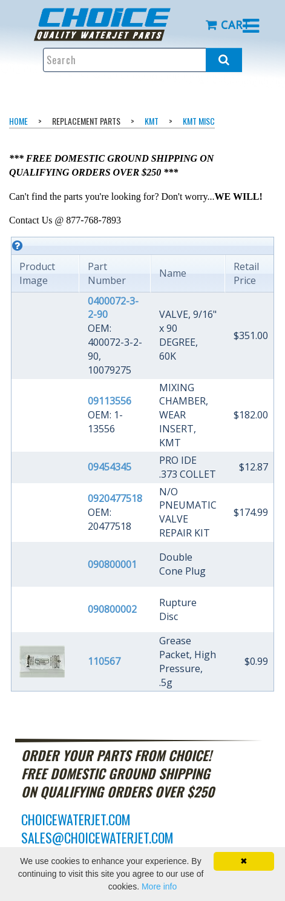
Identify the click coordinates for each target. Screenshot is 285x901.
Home (18, 120)
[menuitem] (111, 24)
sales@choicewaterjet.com (97, 837)
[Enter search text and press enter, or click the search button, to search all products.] (143, 60)
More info (159, 886)
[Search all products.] (224, 60)
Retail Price (246, 273)
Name (172, 273)
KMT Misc (199, 120)
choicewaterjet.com (76, 819)
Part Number (107, 273)
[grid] (142, 464)
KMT (152, 120)
